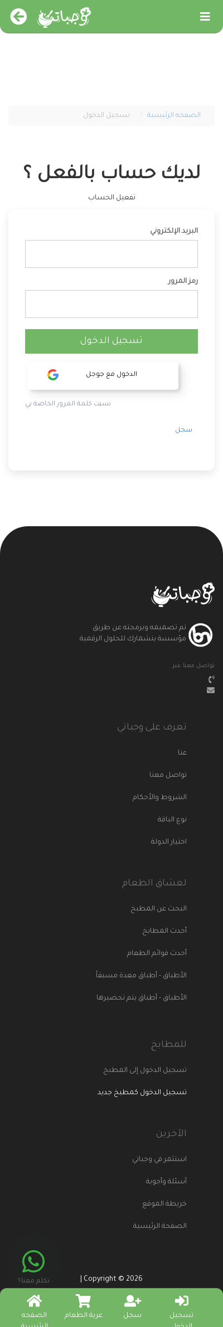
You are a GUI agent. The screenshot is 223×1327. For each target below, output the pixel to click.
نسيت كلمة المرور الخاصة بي (68, 404)
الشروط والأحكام (160, 798)
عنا (182, 753)
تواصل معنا (168, 776)
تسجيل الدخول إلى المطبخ (145, 1071)
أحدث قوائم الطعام (157, 954)
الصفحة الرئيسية (160, 1227)
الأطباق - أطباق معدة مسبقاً (143, 976)
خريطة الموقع (164, 1204)
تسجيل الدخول (111, 341)
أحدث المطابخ (164, 932)
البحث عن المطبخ (158, 909)
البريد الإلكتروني (174, 232)
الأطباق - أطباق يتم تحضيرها (143, 998)
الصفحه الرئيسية (174, 116)
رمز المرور (183, 282)
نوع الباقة (172, 820)
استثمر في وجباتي (159, 1160)
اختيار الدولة (169, 842)
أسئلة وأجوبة (166, 1182)
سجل (183, 430)
